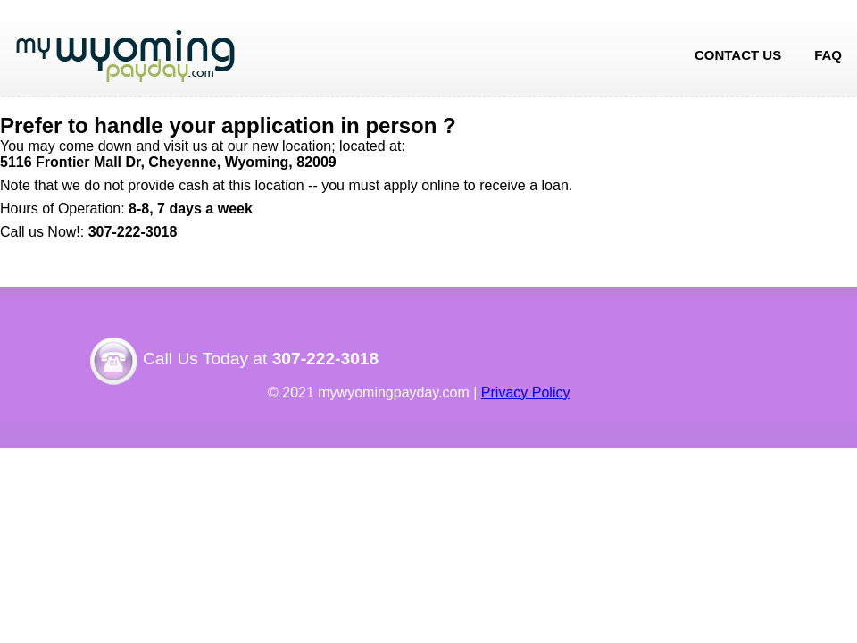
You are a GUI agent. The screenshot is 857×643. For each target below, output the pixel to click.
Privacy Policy (525, 392)
